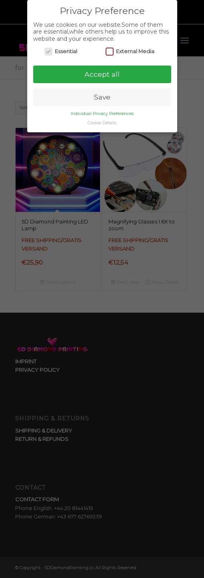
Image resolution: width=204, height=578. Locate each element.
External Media (130, 51)
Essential (60, 51)
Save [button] (102, 96)
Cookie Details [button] (102, 122)
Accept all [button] (102, 74)
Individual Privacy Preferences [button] (102, 113)
